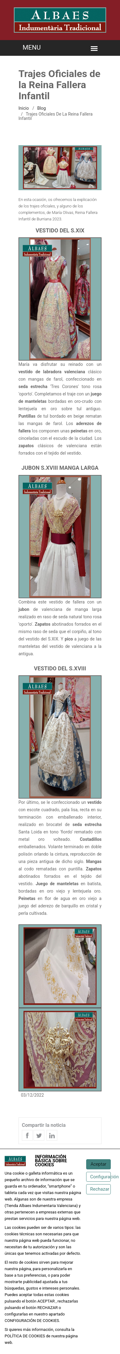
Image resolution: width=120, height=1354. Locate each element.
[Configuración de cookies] (98, 1177)
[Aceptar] (98, 1164)
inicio (23, 108)
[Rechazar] (98, 1189)
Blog (41, 108)
